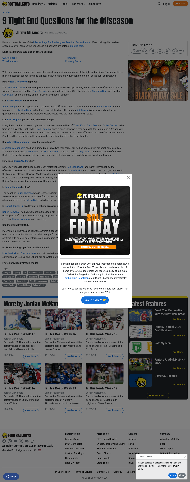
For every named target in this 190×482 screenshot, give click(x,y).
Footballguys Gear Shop (76, 278)
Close (181, 475)
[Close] (185, 456)
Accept (173, 475)
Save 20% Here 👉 (95, 300)
